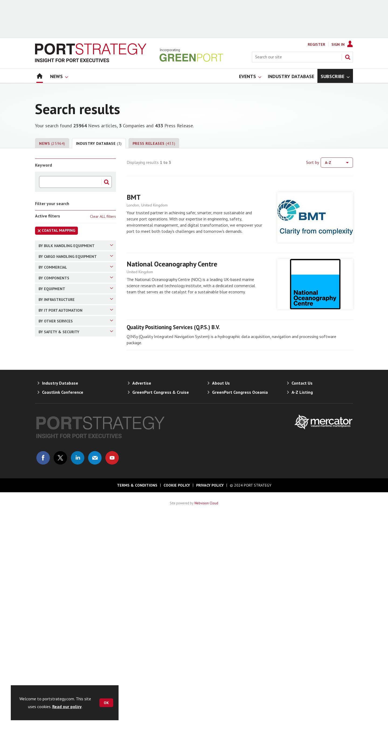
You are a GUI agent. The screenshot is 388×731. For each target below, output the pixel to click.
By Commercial (76, 284)
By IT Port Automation (76, 481)
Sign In (338, 44)
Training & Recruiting (66, 511)
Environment (59, 520)
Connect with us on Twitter (60, 672)
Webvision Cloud (206, 717)
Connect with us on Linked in (78, 672)
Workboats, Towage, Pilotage (74, 378)
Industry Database (99, 143)
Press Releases (154, 143)
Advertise (141, 597)
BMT (134, 197)
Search (347, 57)
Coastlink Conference (62, 606)
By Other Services (76, 500)
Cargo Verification (64, 387)
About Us (221, 597)
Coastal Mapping (55, 231)
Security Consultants (66, 549)
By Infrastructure (76, 405)
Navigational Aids (63, 368)
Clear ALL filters (103, 216)
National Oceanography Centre (172, 263)
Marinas (55, 444)
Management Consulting (70, 304)
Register (316, 44)
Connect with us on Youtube (112, 672)
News (52, 143)
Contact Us (302, 597)
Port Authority (61, 295)
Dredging (56, 425)
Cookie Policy (177, 699)
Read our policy (67, 706)
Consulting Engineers (66, 416)
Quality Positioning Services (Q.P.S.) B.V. (173, 327)
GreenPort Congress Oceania (240, 606)
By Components (76, 338)
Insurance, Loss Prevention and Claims (73, 317)
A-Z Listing (302, 606)
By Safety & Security (76, 538)
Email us (95, 672)
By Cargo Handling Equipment (76, 264)
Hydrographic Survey (66, 463)
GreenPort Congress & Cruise (160, 606)
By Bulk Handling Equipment (76, 245)
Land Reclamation (64, 435)
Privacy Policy (210, 699)
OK (106, 702)
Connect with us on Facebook (43, 672)
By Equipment (76, 357)
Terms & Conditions (137, 699)
